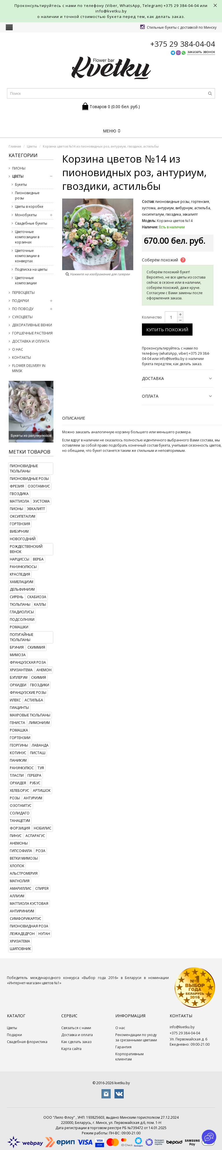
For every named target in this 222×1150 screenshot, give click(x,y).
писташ (37, 752)
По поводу (22, 308)
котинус (18, 752)
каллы (40, 604)
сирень (16, 596)
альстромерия (24, 873)
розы (15, 798)
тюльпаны (20, 604)
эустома (41, 501)
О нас (17, 349)
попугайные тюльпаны (21, 637)
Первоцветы (23, 292)
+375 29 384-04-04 (181, 5)
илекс (15, 700)
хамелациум (21, 581)
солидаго (19, 813)
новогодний (23, 538)
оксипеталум (22, 516)
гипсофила (21, 850)
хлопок (17, 865)
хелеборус (19, 790)
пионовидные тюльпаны (24, 468)
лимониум (39, 722)
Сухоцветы (22, 316)
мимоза (18, 654)
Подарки (20, 300)
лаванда (40, 745)
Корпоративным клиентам (129, 1056)
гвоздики (39, 685)
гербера (34, 775)
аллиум (17, 896)
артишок (42, 790)
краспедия (20, 574)
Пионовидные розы (27, 195)
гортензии (20, 737)
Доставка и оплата (30, 341)
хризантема (21, 669)
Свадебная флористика (27, 1041)
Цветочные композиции (26, 280)
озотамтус (21, 805)
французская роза (28, 662)
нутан (44, 933)
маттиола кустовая (29, 903)
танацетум (20, 820)
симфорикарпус (25, 918)
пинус (16, 835)
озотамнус (39, 486)
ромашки (19, 627)
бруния (17, 647)
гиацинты (19, 707)
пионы (16, 508)
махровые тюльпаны (30, 715)
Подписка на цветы (31, 269)
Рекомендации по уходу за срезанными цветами (136, 1037)
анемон (43, 669)
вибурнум (19, 531)
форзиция (20, 828)
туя (41, 767)
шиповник (20, 948)
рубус (35, 782)
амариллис (21, 888)
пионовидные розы (29, 478)
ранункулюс (22, 767)
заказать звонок (201, 51)
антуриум (33, 798)
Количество (152, 317)
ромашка (19, 730)
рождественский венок (26, 549)
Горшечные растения (32, 333)
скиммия (36, 647)
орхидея (18, 782)
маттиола (19, 501)
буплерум (18, 677)
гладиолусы (22, 611)
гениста (17, 722)
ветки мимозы (24, 858)
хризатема (20, 941)
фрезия (17, 486)
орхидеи (18, 685)
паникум (18, 760)
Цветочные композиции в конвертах (27, 255)
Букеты (21, 184)
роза (40, 850)
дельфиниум (22, 589)
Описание (73, 418)
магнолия (19, 880)
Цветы (17, 176)
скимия (38, 677)
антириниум (22, 911)
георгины (19, 745)
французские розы (28, 692)
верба (38, 559)
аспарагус (35, 835)
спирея (42, 888)
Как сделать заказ (76, 1041)
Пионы (18, 168)
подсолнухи (22, 619)
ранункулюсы (23, 566)
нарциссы (19, 559)
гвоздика (19, 493)
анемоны (19, 843)
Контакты (21, 357)
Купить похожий (167, 329)
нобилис (42, 828)
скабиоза (36, 596)
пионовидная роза (29, 926)
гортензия (20, 523)
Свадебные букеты (31, 223)
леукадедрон (22, 933)
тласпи (17, 775)
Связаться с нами (76, 1027)
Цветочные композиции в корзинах (27, 237)
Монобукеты (26, 214)
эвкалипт (36, 508)
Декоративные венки (32, 325)
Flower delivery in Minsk (28, 368)
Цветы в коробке (29, 206)
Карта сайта (71, 1048)
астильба (34, 700)
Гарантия (123, 1047)
